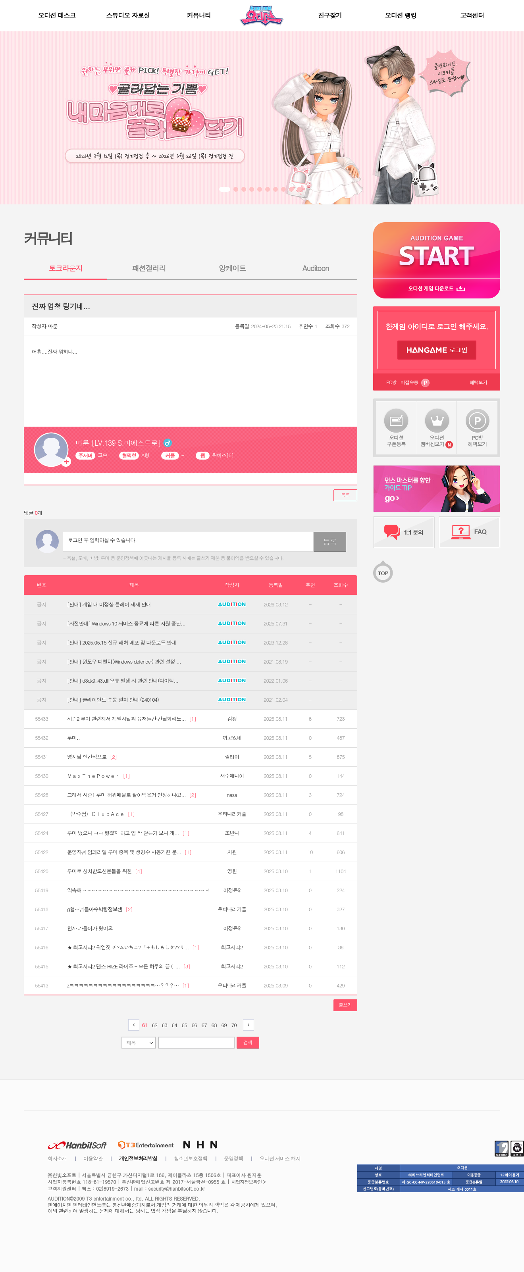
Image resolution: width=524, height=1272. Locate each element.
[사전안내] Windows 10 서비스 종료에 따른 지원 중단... (126, 623)
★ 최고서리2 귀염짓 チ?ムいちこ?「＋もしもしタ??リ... (133, 947)
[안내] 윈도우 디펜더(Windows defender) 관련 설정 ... (124, 661)
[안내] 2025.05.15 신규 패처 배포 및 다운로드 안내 (121, 642)
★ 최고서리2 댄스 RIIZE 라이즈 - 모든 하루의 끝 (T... (128, 966)
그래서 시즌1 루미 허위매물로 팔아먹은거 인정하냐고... (131, 795)
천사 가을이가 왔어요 (90, 928)
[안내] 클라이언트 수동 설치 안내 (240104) (113, 700)
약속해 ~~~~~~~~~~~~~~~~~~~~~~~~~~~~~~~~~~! (138, 890)
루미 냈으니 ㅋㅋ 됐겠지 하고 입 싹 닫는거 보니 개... (128, 833)
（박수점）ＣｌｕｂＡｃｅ (101, 814)
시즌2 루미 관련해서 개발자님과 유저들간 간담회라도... (131, 719)
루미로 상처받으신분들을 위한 (104, 871)
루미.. (73, 738)
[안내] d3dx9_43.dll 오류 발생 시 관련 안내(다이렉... (122, 680)
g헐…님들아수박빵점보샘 (100, 909)
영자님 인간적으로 (92, 757)
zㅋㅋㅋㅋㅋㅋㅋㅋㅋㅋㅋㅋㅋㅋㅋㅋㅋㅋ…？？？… (128, 985)
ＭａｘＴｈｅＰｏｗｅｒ (98, 776)
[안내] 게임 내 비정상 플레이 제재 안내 (109, 604)
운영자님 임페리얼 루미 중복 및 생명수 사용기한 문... (129, 852)
